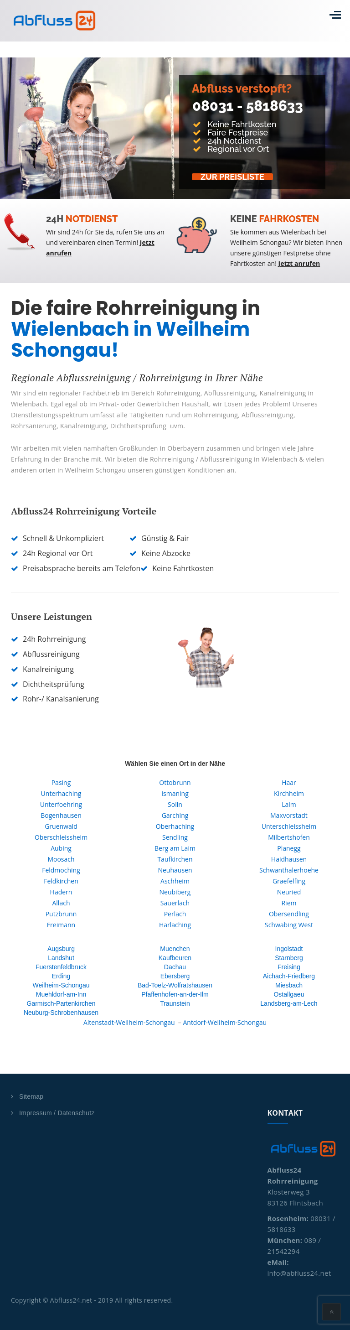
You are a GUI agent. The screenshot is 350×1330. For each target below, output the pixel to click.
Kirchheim (289, 793)
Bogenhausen (61, 815)
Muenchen (175, 948)
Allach (61, 903)
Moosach (60, 859)
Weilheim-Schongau (60, 985)
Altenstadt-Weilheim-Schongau (129, 1022)
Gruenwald (61, 826)
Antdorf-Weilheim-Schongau (225, 1022)
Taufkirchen (174, 859)
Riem (288, 903)
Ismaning (175, 793)
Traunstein (175, 1003)
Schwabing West (289, 924)
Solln (175, 804)
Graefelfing (289, 881)
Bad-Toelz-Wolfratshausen (175, 985)
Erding (61, 976)
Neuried (289, 892)
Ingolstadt (289, 948)
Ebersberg (175, 976)
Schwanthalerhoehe (289, 870)
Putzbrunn (61, 913)
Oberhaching (175, 826)
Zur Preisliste (233, 176)
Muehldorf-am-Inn (61, 994)
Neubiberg (175, 892)
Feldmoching (61, 870)
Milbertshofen (289, 837)
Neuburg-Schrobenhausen (61, 1012)
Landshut (61, 957)
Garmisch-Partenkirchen (61, 1003)
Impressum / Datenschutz (57, 1113)
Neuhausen (175, 870)
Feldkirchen (61, 881)
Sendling (175, 837)
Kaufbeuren (175, 957)
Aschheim (175, 881)
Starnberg (289, 957)
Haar (289, 782)
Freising (289, 967)
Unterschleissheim (289, 826)
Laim (289, 804)
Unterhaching (61, 793)
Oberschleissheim (61, 837)
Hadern (61, 892)
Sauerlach (175, 903)
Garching (175, 815)
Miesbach (289, 985)
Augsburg (61, 948)
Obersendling (289, 913)
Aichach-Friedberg (289, 976)
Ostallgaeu (288, 994)
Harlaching (175, 924)
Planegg (288, 848)
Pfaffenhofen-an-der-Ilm (175, 994)
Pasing (61, 782)
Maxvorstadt (289, 815)
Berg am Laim (175, 848)
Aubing (61, 848)
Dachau (175, 967)
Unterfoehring (61, 804)
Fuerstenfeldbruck (61, 967)
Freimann (61, 924)
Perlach (175, 913)
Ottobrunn (174, 782)
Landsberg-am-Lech (288, 1003)
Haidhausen (289, 859)
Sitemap (31, 1096)
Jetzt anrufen (299, 263)
